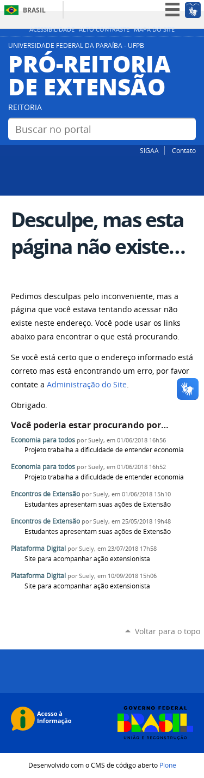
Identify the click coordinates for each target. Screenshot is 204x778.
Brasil (34, 10)
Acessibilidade (52, 29)
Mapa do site (154, 29)
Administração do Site (87, 385)
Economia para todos (43, 440)
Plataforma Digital (38, 548)
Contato (184, 150)
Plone (167, 765)
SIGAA (149, 150)
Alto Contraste (104, 29)
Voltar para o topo (167, 631)
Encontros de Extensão (45, 494)
